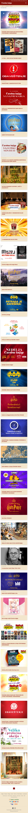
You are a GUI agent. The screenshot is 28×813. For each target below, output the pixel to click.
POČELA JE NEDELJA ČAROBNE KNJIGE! (10, 339)
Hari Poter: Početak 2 (7, 518)
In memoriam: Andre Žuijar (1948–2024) (11, 568)
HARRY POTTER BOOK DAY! (8, 135)
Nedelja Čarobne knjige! (7, 364)
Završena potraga (6, 314)
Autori (3, 6)
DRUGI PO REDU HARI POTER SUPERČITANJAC (12, 543)
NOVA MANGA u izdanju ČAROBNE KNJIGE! (11, 466)
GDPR (24, 795)
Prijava (12, 0)
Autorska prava (5, 795)
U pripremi (7, 6)
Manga (9, 793)
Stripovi (5, 793)
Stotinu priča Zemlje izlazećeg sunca (10, 670)
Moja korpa (25, 0)
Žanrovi (11, 6)
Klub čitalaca (19, 793)
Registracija (16, 0)
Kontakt (22, 795)
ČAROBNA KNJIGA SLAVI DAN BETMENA (11, 390)
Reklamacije (14, 795)
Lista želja (21, 0)
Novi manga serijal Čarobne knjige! (10, 618)
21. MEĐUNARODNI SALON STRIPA (9, 239)
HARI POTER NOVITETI (7, 289)
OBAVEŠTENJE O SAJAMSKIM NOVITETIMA (11, 83)
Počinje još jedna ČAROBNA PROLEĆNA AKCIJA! (12, 748)
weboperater (16, 811)
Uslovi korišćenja (10, 795)
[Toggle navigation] (25, 3)
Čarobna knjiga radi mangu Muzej (9, 264)
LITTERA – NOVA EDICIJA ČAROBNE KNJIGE (11, 58)
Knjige (2, 793)
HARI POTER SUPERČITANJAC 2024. (10, 593)
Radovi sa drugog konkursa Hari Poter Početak (13, 415)
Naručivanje (18, 795)
